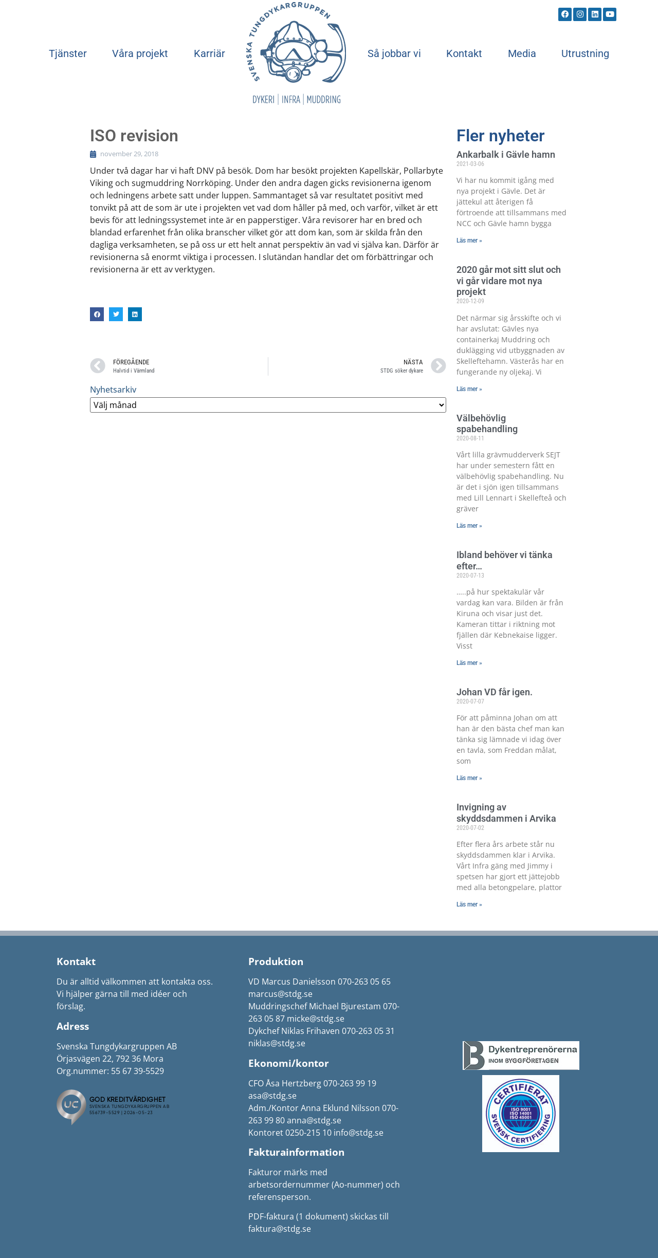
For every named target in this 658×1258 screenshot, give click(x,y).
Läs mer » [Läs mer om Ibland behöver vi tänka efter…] (469, 663)
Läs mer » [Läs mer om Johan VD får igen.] (469, 778)
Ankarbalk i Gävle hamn (505, 154)
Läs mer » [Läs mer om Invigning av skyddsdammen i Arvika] (469, 904)
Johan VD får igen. (494, 692)
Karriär (209, 53)
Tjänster (68, 53)
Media (522, 53)
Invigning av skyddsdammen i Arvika (506, 813)
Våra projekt (140, 53)
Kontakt (464, 53)
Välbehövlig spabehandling (487, 424)
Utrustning (585, 53)
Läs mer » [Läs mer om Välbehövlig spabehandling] (469, 525)
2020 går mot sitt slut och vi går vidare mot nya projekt (508, 280)
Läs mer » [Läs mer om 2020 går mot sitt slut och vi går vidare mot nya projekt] (469, 389)
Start (296, 53)
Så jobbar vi (394, 53)
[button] (97, 314)
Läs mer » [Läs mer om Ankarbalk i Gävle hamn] (469, 240)
